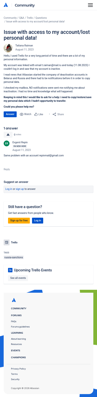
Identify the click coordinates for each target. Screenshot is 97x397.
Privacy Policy (18, 368)
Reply (7, 169)
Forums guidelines (20, 326)
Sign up (20, 188)
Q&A (21, 17)
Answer (10, 114)
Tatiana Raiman (24, 45)
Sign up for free (19, 220)
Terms (14, 374)
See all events (18, 277)
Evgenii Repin (20, 142)
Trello (30, 17)
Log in (8, 188)
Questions (41, 17)
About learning (18, 338)
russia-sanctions (13, 257)
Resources (16, 344)
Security (15, 379)
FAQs (13, 321)
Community (25, 5)
